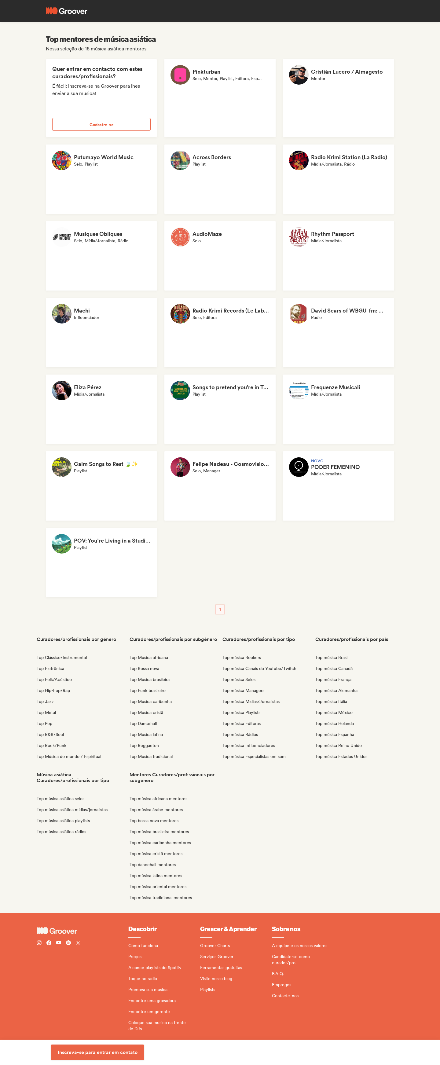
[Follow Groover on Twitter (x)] (78, 943)
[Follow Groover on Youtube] (58, 943)
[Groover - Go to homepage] (82, 931)
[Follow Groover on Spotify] (68, 943)
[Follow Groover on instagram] (39, 943)
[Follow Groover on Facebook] (48, 943)
